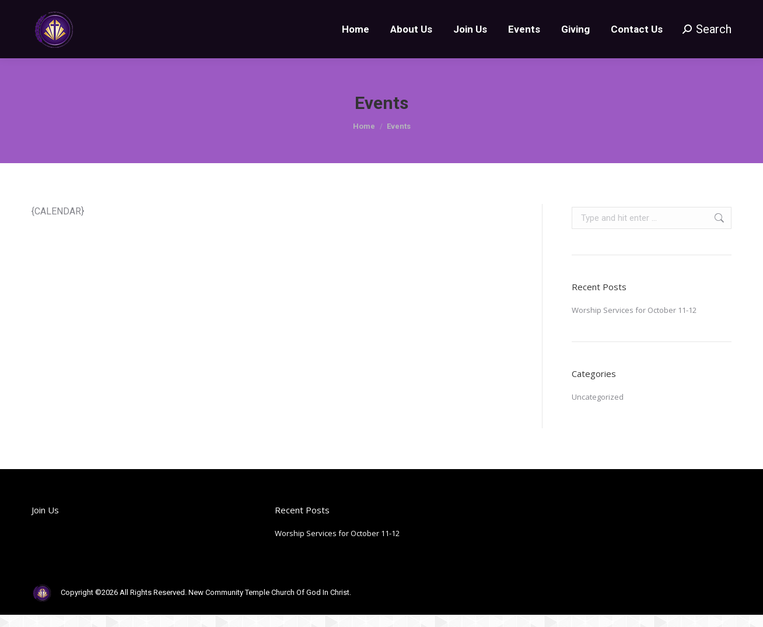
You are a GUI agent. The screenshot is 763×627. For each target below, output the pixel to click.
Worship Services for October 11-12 (634, 331)
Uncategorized (598, 418)
